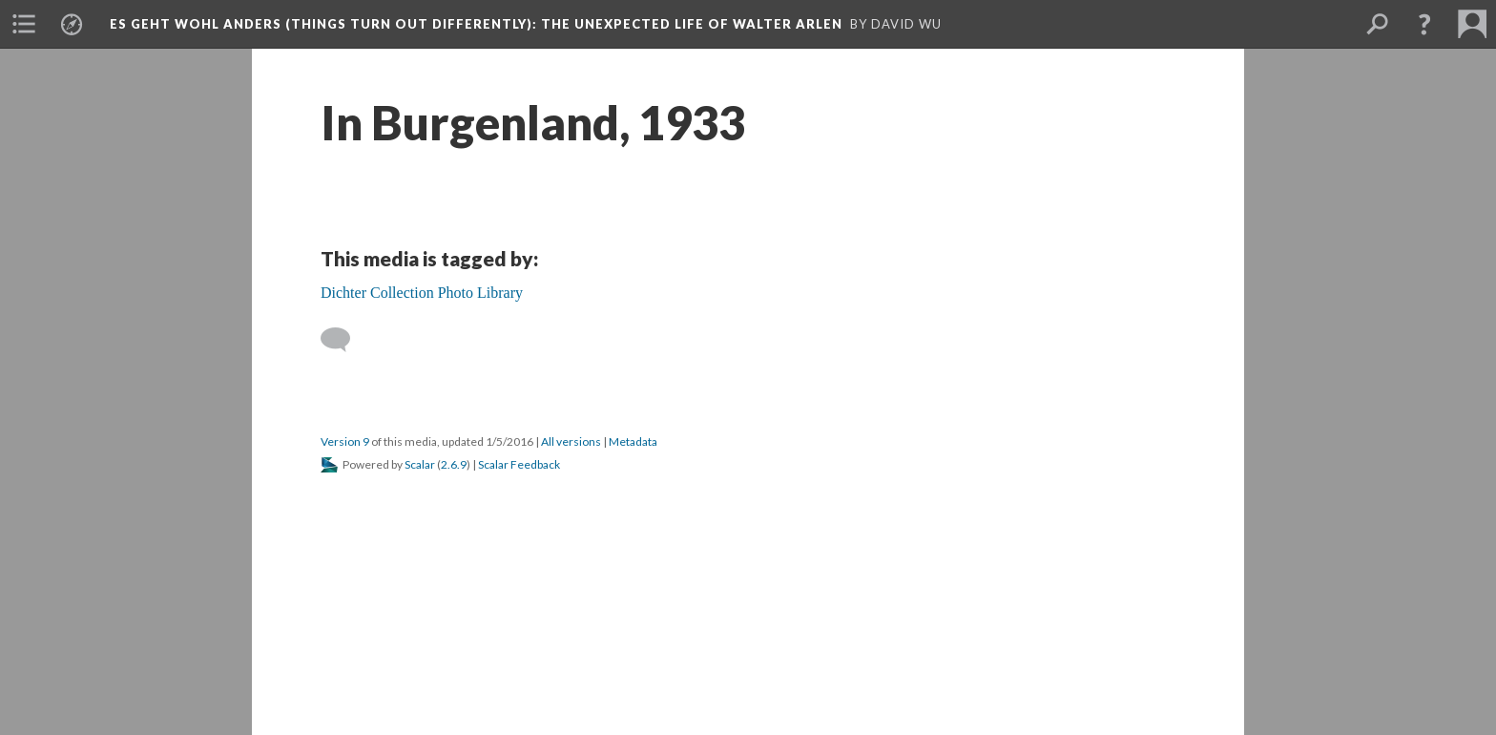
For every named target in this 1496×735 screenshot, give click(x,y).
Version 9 (345, 441)
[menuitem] (24, 24)
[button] (1424, 24)
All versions (571, 441)
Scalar (420, 464)
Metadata (633, 441)
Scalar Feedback (519, 464)
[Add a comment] (344, 339)
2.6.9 (454, 464)
